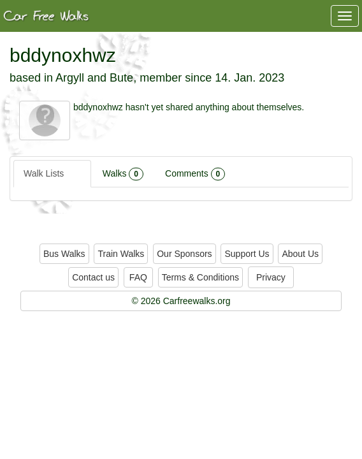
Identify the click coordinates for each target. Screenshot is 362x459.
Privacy (271, 277)
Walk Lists (52, 174)
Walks (123, 174)
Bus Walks (64, 254)
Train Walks (121, 254)
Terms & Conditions (200, 277)
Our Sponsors (184, 254)
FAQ (138, 277)
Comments (195, 174)
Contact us (93, 277)
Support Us (246, 254)
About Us (300, 254)
